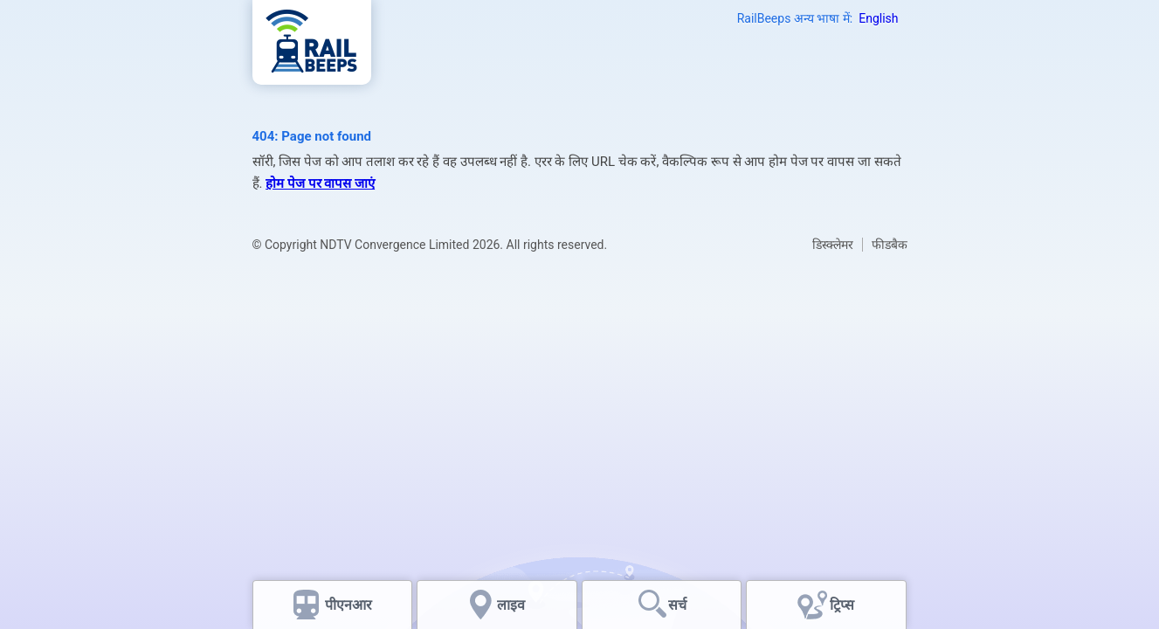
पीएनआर (348, 605)
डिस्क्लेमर (832, 245)
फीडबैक (889, 245)
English (878, 18)
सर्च (677, 605)
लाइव (512, 605)
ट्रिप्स (842, 605)
